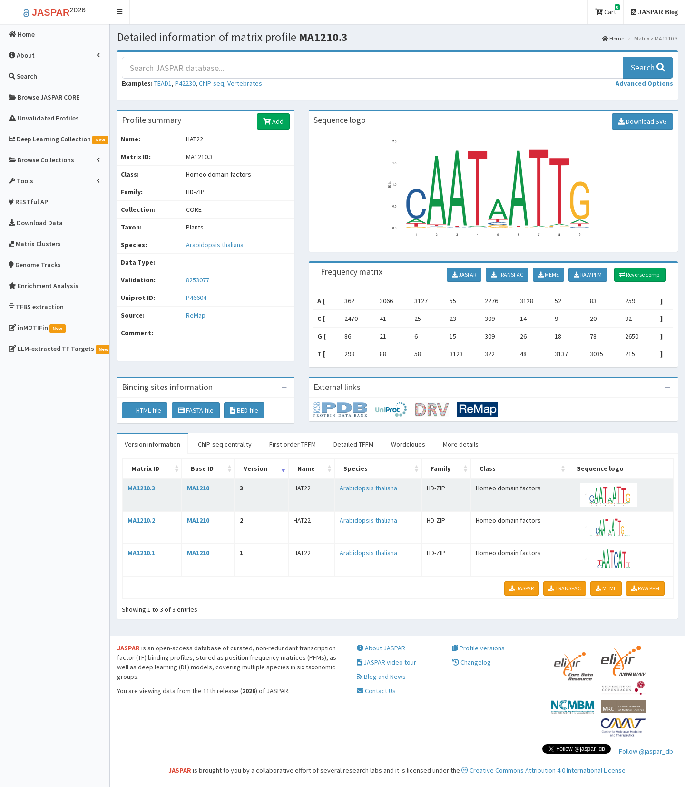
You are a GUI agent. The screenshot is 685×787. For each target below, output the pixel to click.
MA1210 (198, 488)
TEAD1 (163, 83)
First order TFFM (292, 444)
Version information (152, 444)
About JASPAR (381, 648)
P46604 (197, 297)
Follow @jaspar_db (646, 751)
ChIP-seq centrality (225, 444)
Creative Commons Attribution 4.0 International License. (544, 770)
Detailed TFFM (353, 444)
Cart (607, 10)
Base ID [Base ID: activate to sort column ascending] (202, 468)
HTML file (144, 410)
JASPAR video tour (386, 662)
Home (613, 38)
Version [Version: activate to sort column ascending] (255, 468)
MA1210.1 (141, 552)
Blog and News (381, 676)
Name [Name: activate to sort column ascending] (306, 468)
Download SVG (642, 121)
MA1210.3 (141, 488)
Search (648, 67)
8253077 (197, 280)
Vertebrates (244, 83)
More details (461, 444)
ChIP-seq (211, 83)
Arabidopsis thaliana (215, 244)
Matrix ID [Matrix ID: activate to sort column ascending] (145, 468)
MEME (548, 274)
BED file (244, 410)
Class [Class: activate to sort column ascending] (488, 468)
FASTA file (196, 410)
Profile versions (478, 648)
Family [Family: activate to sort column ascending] (440, 468)
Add (273, 121)
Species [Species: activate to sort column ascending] (355, 468)
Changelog (471, 662)
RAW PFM (588, 274)
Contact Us (376, 691)
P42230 (185, 83)
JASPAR (464, 274)
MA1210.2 (141, 520)
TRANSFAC (507, 274)
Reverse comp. (640, 274)
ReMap (196, 315)
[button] (119, 12)
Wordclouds (408, 444)
